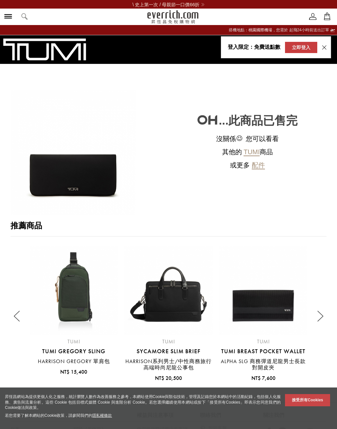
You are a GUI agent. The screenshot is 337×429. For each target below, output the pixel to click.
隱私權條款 (102, 415)
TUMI (252, 152)
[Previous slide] (17, 316)
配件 (258, 165)
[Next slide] (319, 316)
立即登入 (301, 47)
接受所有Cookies (307, 400)
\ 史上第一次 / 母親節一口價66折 (169, 4)
